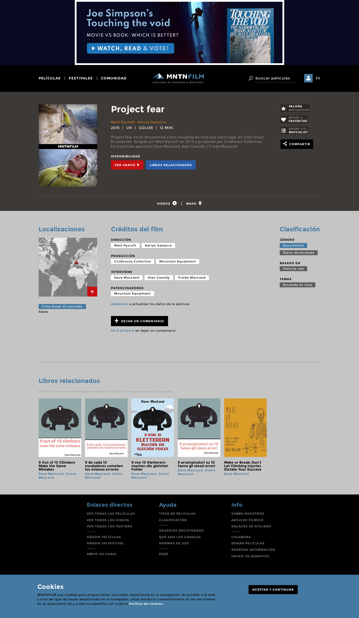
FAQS (163, 555)
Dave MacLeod (126, 279)
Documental (293, 246)
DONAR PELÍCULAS (248, 545)
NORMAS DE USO (174, 545)
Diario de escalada (298, 254)
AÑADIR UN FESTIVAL (105, 545)
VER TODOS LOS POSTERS (109, 528)
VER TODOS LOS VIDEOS (108, 521)
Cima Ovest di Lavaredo (62, 308)
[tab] (166, 204)
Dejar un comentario (139, 322)
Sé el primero (122, 332)
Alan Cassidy (159, 279)
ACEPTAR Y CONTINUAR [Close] (273, 589)
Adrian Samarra (154, 122)
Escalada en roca (297, 286)
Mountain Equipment (177, 263)
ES (318, 78)
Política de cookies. (146, 604)
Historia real (293, 270)
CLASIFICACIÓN (173, 521)
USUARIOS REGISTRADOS (181, 532)
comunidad (114, 78)
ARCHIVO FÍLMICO (247, 521)
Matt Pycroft (123, 122)
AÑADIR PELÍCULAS (104, 538)
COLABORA (241, 538)
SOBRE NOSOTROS (247, 515)
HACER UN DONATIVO (250, 557)
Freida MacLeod (192, 279)
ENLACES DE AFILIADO (251, 528)
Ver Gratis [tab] (127, 165)
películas (50, 78)
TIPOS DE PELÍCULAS (177, 515)
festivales (81, 78)
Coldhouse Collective (132, 263)
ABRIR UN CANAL (102, 555)
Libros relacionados (171, 165)
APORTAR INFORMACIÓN (253, 551)
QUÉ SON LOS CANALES (180, 538)
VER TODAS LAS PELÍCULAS (111, 515)
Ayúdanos (119, 305)
